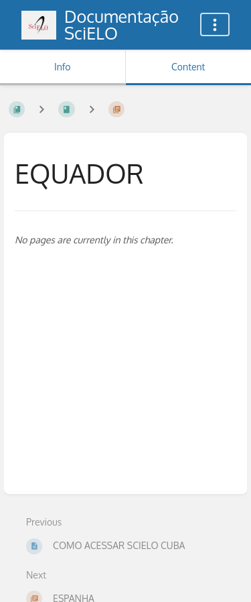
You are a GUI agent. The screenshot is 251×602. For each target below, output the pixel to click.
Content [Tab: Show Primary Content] (188, 66)
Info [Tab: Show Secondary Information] (62, 66)
